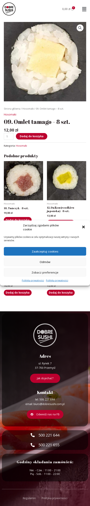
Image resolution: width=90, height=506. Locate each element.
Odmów (45, 262)
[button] (84, 227)
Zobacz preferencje (45, 272)
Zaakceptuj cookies (45, 251)
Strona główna (12, 108)
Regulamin (29, 498)
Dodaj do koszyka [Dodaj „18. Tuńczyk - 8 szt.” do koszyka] (17, 220)
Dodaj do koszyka (31, 136)
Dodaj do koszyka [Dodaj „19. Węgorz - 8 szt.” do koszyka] (17, 292)
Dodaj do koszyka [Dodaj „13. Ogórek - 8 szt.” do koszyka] (61, 292)
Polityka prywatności (33, 280)
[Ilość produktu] (8, 136)
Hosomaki (28, 108)
